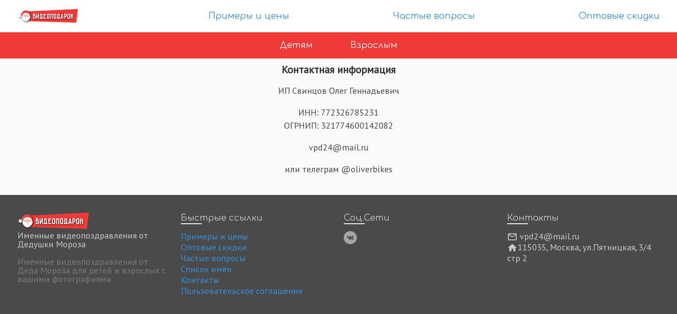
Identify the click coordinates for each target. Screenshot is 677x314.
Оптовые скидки (619, 16)
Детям (297, 45)
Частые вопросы (434, 16)
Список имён (206, 269)
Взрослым (373, 45)
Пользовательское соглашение (242, 291)
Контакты (200, 280)
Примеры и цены (248, 16)
